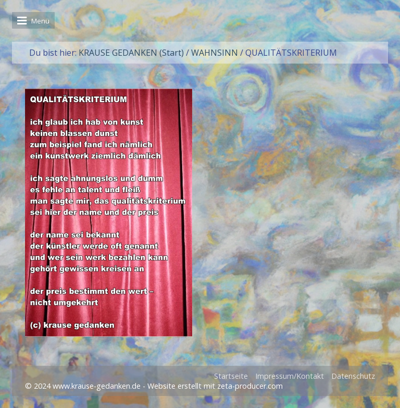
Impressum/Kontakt (289, 376)
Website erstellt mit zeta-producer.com (215, 386)
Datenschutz (353, 376)
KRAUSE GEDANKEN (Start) (131, 52)
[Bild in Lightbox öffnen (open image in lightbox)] (108, 213)
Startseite (231, 376)
